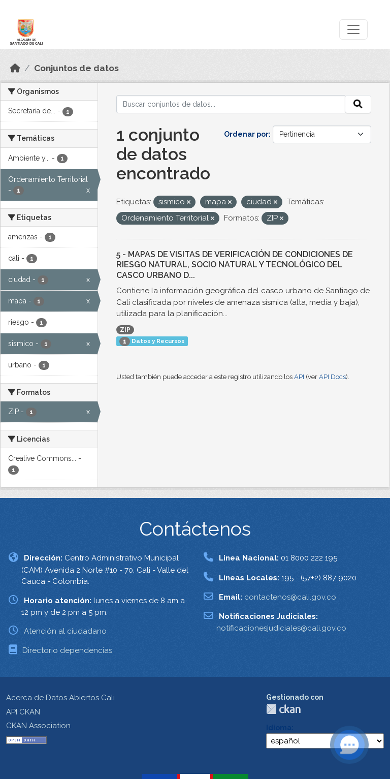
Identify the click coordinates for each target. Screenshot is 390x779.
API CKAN (23, 711)
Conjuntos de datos (76, 68)
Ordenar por (246, 134)
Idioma (278, 728)
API (299, 377)
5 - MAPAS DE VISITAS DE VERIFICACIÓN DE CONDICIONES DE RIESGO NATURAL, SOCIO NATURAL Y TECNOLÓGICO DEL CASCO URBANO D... (234, 265)
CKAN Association (38, 725)
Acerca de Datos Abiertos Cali (60, 697)
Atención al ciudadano (65, 631)
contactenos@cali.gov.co (290, 597)
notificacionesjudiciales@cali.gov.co (281, 628)
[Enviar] (358, 104)
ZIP (125, 329)
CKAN (283, 709)
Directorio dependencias (67, 650)
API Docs (332, 377)
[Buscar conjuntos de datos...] (231, 104)
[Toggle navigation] (353, 29)
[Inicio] (15, 68)
